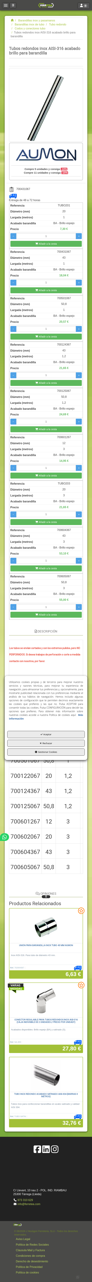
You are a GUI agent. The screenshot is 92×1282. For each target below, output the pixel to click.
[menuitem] (47, 1239)
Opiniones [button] (46, 895)
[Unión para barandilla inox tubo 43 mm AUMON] (46, 925)
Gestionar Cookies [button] (46, 752)
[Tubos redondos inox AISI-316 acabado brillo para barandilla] (46, 105)
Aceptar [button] (46, 734)
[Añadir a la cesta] (46, 244)
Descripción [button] (46, 631)
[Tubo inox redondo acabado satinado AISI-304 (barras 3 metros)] (46, 1074)
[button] (46, 5)
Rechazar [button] (46, 743)
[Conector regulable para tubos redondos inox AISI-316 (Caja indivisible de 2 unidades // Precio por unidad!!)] (46, 1000)
